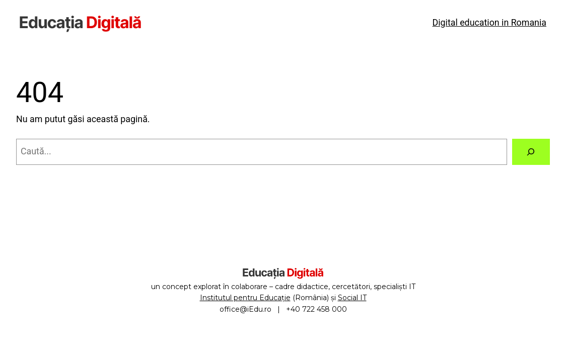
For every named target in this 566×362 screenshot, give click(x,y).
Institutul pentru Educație (245, 297)
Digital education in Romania (489, 22)
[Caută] (531, 152)
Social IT (352, 297)
